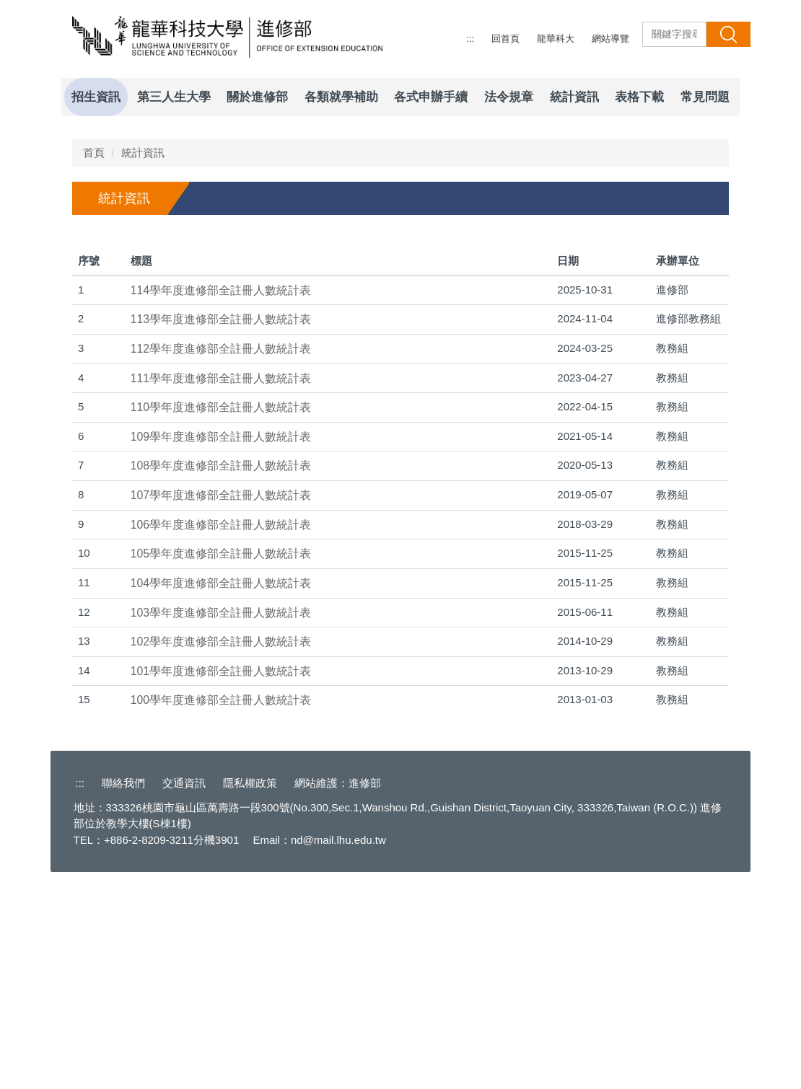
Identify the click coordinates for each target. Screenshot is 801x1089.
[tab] (643, 320)
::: (470, 38)
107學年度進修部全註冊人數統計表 (221, 708)
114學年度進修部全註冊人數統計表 (221, 504)
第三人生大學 (174, 96)
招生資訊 (96, 96)
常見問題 (705, 96)
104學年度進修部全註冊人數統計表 (221, 796)
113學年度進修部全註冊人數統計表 (221, 533)
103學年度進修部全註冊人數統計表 (221, 826)
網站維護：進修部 (337, 996)
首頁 (94, 366)
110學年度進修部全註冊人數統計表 (221, 620)
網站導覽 (610, 38)
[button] (72, 127)
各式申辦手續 (431, 96)
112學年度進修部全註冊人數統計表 (221, 562)
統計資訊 (574, 96)
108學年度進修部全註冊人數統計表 (221, 680)
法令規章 (508, 96)
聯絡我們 (123, 996)
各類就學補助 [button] (341, 96)
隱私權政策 (250, 996)
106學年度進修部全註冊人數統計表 (221, 738)
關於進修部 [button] (257, 96)
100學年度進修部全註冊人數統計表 (221, 914)
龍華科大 (555, 38)
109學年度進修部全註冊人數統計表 (221, 650)
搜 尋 (728, 34)
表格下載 (639, 96)
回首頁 (505, 38)
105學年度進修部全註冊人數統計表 (221, 768)
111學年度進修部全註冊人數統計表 (221, 592)
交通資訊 (184, 996)
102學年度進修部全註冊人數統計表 (221, 855)
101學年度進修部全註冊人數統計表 (221, 884)
